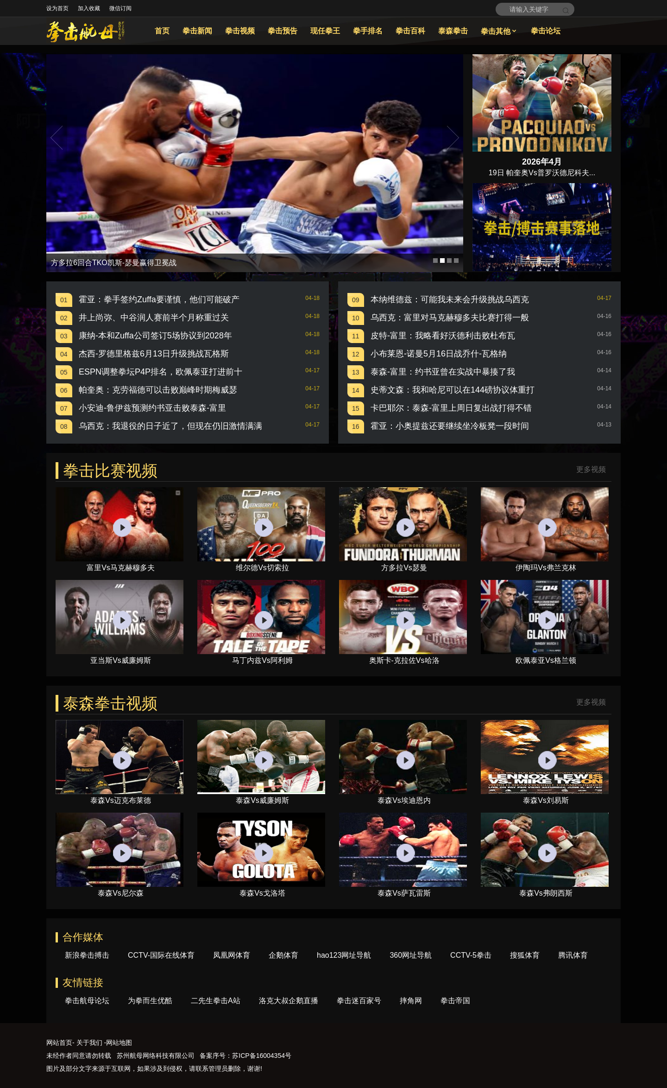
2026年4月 (542, 161)
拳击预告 (282, 31)
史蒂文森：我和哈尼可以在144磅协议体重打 (453, 389)
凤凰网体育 (231, 955)
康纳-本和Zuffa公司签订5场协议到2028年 (155, 335)
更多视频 (591, 469)
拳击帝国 (455, 1001)
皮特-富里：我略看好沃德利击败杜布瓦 (443, 335)
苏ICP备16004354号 (261, 1055)
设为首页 (57, 8)
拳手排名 (368, 31)
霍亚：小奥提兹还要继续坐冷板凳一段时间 (450, 426)
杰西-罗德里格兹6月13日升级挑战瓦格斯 (154, 353)
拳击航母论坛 (87, 1001)
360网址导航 (411, 955)
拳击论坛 (545, 31)
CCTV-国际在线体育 (161, 955)
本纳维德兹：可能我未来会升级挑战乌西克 (450, 299)
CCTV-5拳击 (470, 955)
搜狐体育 (525, 955)
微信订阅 (120, 8)
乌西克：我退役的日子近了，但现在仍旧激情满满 (170, 426)
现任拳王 (325, 31)
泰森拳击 (453, 31)
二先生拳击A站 (215, 1001)
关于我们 (89, 1042)
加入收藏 (89, 8)
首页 (162, 31)
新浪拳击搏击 (87, 955)
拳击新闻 (197, 31)
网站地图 (119, 1042)
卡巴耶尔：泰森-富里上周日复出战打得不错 (451, 408)
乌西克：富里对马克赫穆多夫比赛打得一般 (450, 317)
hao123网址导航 (344, 955)
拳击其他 (499, 31)
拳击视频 (240, 31)
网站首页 (59, 1042)
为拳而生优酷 (150, 1001)
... (592, 173)
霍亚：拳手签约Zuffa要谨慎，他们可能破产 (159, 299)
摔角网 (411, 1001)
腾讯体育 (573, 955)
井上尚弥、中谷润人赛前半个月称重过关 (154, 317)
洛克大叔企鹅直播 (288, 1001)
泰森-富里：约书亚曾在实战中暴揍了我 (443, 371)
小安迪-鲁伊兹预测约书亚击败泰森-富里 (152, 408)
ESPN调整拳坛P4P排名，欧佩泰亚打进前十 (160, 371)
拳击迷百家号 (359, 1001)
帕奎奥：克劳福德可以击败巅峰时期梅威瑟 (158, 389)
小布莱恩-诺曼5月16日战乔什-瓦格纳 (439, 353)
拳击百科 (410, 31)
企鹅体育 (283, 955)
